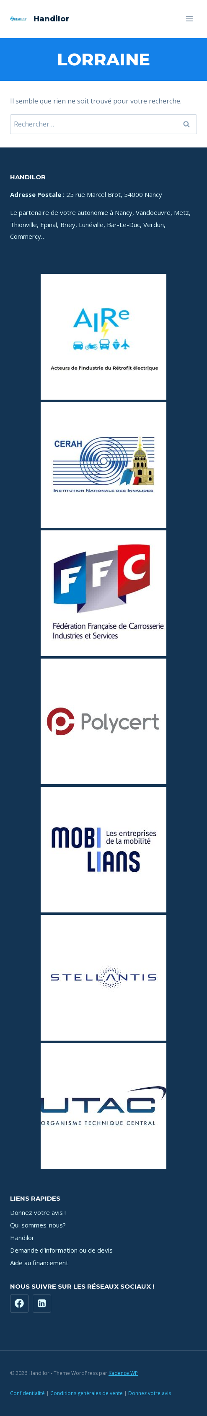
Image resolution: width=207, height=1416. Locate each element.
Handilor (22, 1237)
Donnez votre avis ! (38, 1212)
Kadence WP (123, 1373)
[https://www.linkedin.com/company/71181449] (42, 1304)
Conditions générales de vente (86, 1393)
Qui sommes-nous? (38, 1225)
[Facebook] (19, 1304)
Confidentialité (27, 1393)
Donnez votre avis (149, 1393)
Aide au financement (39, 1262)
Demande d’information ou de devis (61, 1250)
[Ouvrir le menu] (189, 18)
